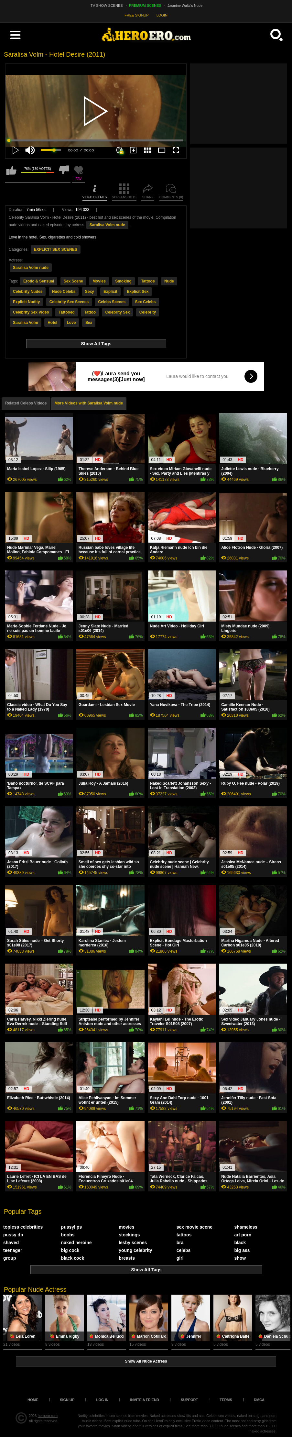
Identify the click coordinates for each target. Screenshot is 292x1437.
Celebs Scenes (111, 302)
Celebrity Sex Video (31, 312)
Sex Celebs (145, 302)
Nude (169, 281)
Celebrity (147, 312)
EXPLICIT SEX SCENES (55, 249)
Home (32, 1400)
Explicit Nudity (26, 302)
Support (189, 1400)
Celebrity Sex (117, 312)
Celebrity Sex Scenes (69, 302)
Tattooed (67, 312)
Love (71, 322)
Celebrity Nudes (27, 291)
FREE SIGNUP (136, 15)
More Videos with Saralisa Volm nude (89, 403)
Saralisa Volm (25, 322)
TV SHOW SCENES (107, 5)
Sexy (89, 291)
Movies (99, 281)
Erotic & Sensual (38, 281)
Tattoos (148, 281)
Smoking (123, 281)
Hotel (52, 322)
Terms (226, 1400)
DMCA (259, 1400)
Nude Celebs (64, 291)
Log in (102, 1400)
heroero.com (48, 1416)
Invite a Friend (144, 1400)
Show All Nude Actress (146, 1361)
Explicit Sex (137, 291)
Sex (88, 322)
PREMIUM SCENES (145, 5)
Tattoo (90, 312)
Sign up (67, 1400)
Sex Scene (73, 281)
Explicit (110, 291)
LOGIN (162, 15)
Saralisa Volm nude (107, 225)
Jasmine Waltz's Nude (185, 5)
